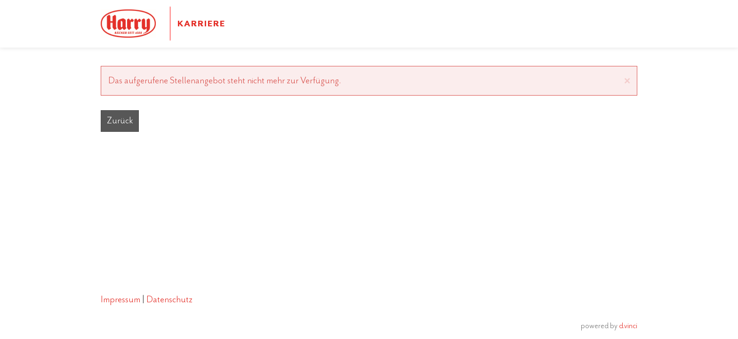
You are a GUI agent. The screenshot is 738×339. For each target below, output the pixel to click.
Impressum (121, 299)
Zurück (120, 120)
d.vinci (628, 325)
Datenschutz (170, 299)
